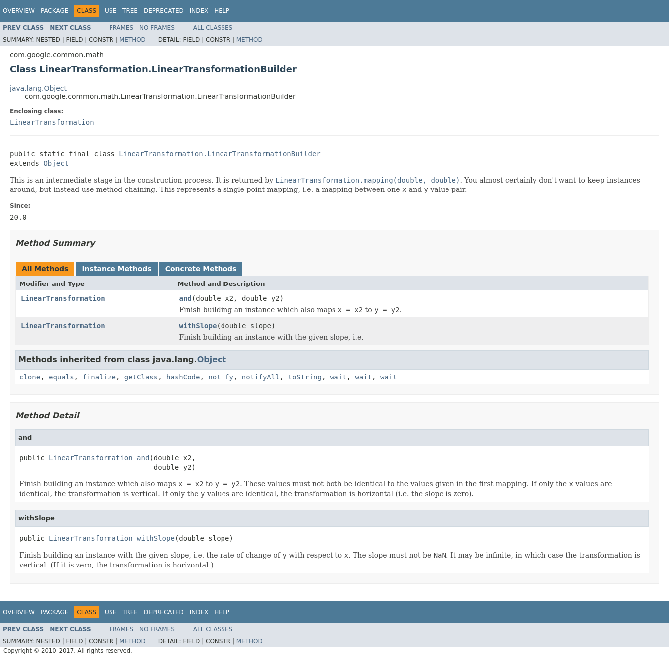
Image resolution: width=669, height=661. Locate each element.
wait (338, 377)
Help (221, 10)
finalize (98, 377)
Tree (130, 10)
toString (305, 377)
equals (61, 377)
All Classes (212, 27)
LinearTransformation (52, 122)
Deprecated (164, 10)
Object (56, 163)
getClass (141, 377)
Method (132, 39)
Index (199, 10)
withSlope (198, 326)
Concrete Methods (201, 269)
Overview (19, 10)
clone (29, 377)
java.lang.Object (38, 88)
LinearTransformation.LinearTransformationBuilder (220, 154)
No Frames (157, 27)
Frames (122, 27)
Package (54, 10)
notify (220, 377)
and (185, 298)
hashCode (183, 377)
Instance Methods (116, 269)
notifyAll (261, 377)
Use (110, 10)
